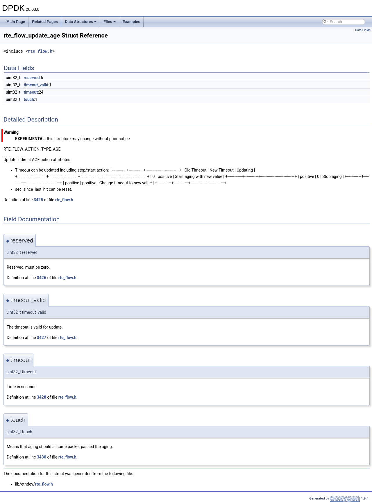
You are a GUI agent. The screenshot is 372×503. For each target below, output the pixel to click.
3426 (41, 277)
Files (109, 21)
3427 (41, 337)
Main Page (15, 21)
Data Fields (363, 30)
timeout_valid (36, 85)
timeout (31, 92)
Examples (131, 21)
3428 (41, 397)
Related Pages (45, 21)
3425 (38, 199)
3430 (41, 457)
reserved (32, 77)
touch (29, 99)
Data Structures (80, 21)
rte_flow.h (40, 51)
